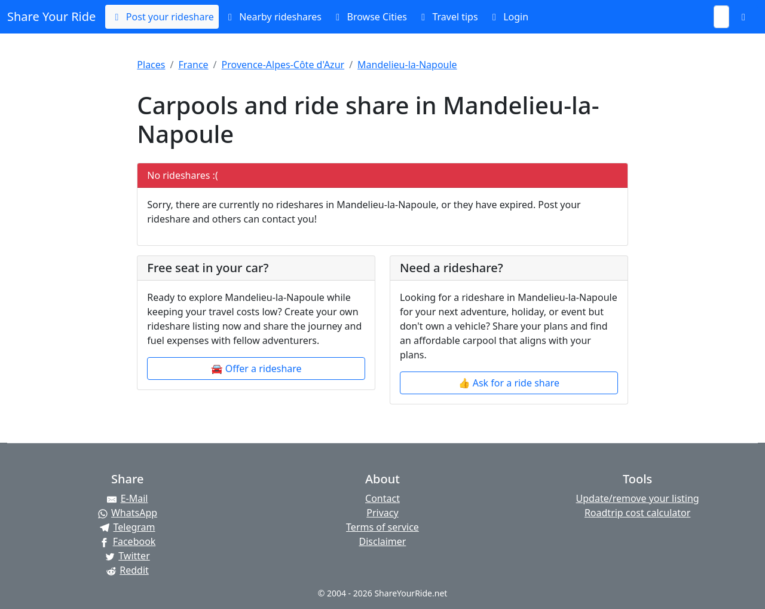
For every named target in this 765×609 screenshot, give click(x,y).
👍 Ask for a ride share (508, 382)
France (193, 64)
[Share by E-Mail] (127, 498)
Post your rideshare (161, 16)
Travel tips (447, 16)
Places (151, 64)
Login (508, 16)
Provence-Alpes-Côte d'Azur (283, 64)
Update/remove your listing (637, 498)
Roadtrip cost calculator (637, 512)
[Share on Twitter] (127, 556)
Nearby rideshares (273, 16)
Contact (382, 498)
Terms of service (382, 527)
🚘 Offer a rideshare (256, 368)
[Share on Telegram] (127, 527)
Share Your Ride (51, 16)
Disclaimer (382, 541)
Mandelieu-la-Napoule (407, 64)
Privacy (382, 512)
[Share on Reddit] (127, 570)
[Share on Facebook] (127, 541)
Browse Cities (369, 16)
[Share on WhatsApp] (127, 513)
